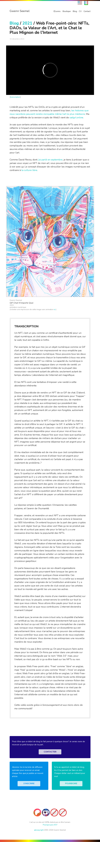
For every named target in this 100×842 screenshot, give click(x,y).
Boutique (67, 11)
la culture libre (29, 170)
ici (54, 309)
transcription (15, 97)
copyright (39, 830)
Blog (75, 11)
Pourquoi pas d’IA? (50, 825)
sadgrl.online (76, 117)
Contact (87, 11)
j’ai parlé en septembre (50, 159)
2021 (27, 23)
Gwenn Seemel (20, 11)
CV (80, 11)
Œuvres (57, 11)
